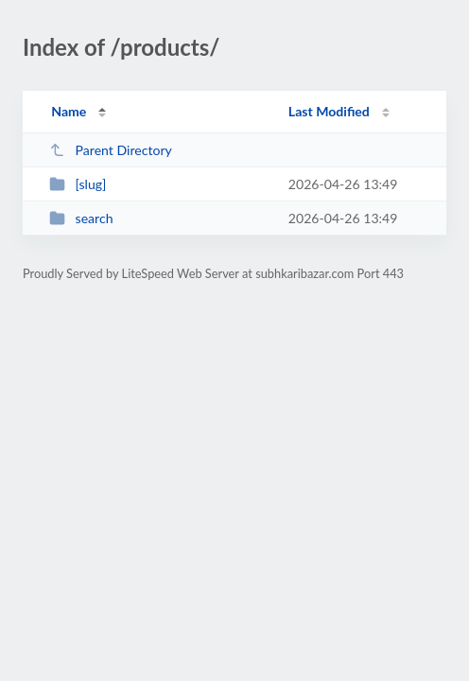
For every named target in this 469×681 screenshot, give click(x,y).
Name (68, 111)
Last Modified (329, 111)
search (81, 218)
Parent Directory (110, 150)
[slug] (77, 184)
